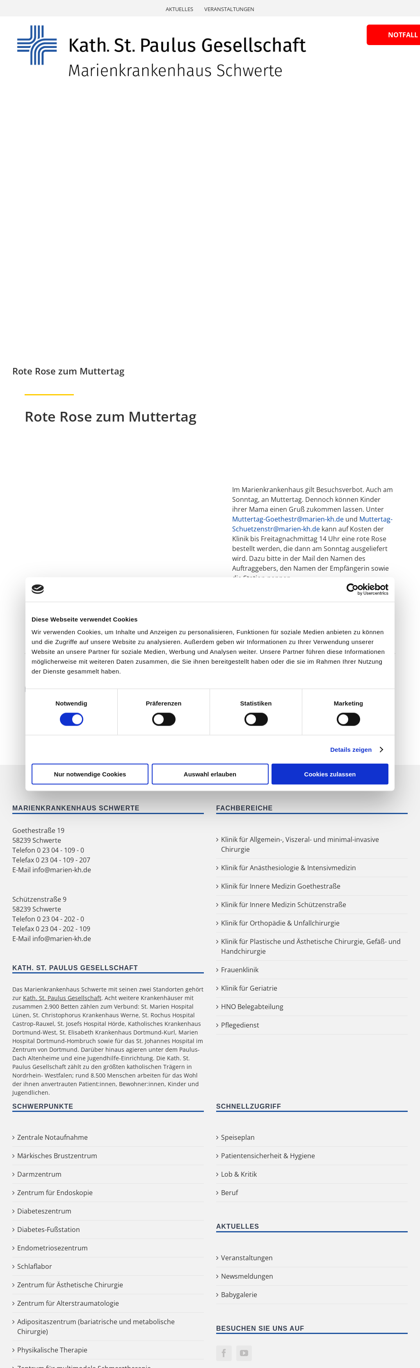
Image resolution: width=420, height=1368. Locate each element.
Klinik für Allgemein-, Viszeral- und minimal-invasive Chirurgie (300, 844)
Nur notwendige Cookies (90, 774)
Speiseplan (238, 1137)
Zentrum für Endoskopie (55, 1192)
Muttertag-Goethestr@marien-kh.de (288, 519)
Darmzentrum (39, 1174)
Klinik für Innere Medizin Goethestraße (280, 886)
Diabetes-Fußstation (48, 1229)
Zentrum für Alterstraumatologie (68, 1303)
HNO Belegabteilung (252, 1006)
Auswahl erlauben (210, 774)
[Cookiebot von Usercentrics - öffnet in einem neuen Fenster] (352, 589)
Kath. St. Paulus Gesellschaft (62, 998)
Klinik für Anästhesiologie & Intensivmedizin (288, 867)
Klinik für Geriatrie (249, 988)
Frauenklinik (239, 969)
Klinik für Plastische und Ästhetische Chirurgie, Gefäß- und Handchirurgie (311, 946)
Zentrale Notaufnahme (52, 1137)
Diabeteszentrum (44, 1211)
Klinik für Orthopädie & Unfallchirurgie (280, 923)
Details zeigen (351, 749)
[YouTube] (244, 1353)
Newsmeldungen (247, 1276)
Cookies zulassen (330, 774)
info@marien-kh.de (61, 869)
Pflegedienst (240, 1025)
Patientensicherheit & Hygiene (268, 1155)
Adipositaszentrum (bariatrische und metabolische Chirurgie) (96, 1326)
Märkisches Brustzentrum (57, 1155)
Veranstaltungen (247, 1257)
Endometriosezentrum (52, 1247)
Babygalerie (239, 1294)
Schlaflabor (34, 1266)
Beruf (229, 1192)
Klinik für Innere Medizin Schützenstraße (283, 904)
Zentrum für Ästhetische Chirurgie (70, 1284)
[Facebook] (224, 1353)
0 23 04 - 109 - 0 (60, 850)
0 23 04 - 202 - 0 (60, 918)
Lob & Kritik (239, 1174)
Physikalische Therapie (52, 1349)
